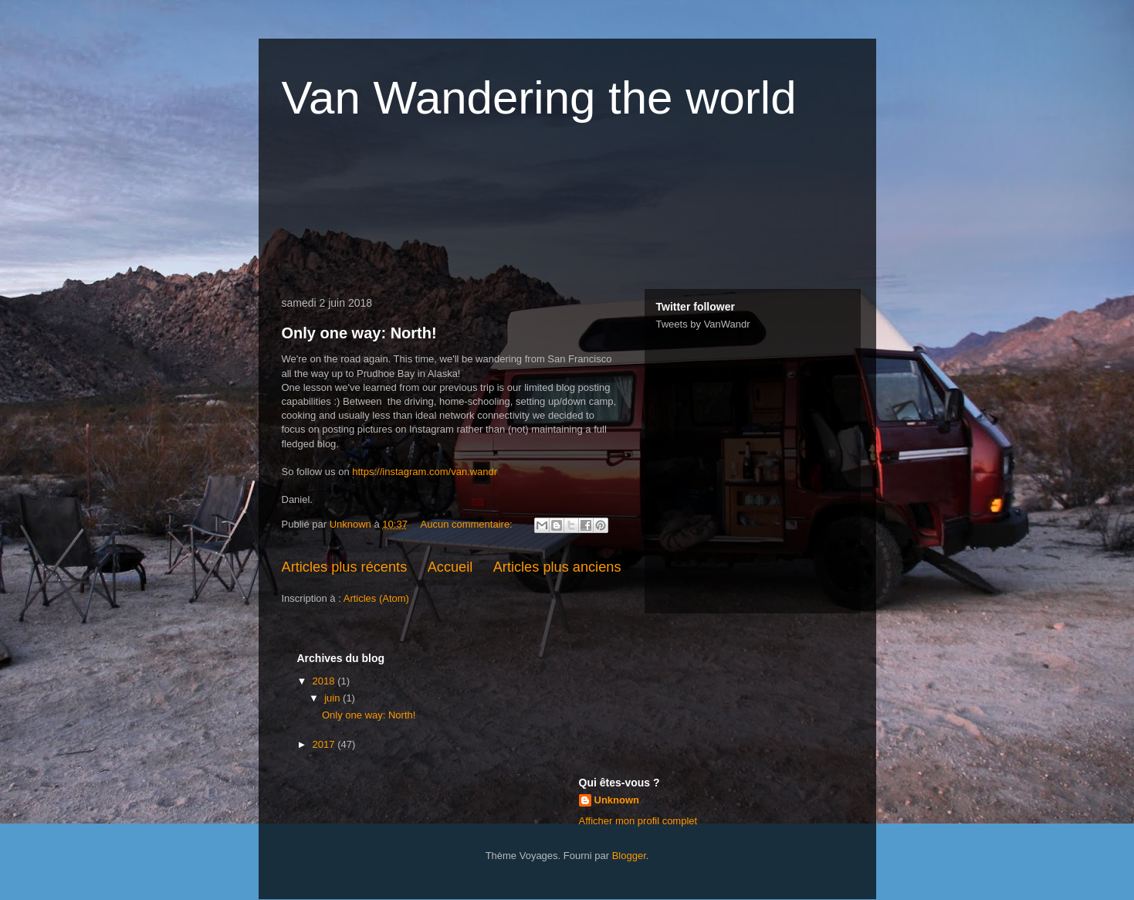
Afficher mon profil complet (638, 821)
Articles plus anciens (557, 567)
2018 (325, 681)
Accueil (450, 567)
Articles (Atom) (376, 598)
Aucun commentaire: (468, 524)
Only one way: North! (359, 332)
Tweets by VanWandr (703, 324)
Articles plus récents (345, 567)
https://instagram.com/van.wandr (424, 471)
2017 (325, 744)
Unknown (617, 800)
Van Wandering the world (539, 98)
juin (333, 698)
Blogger (629, 855)
